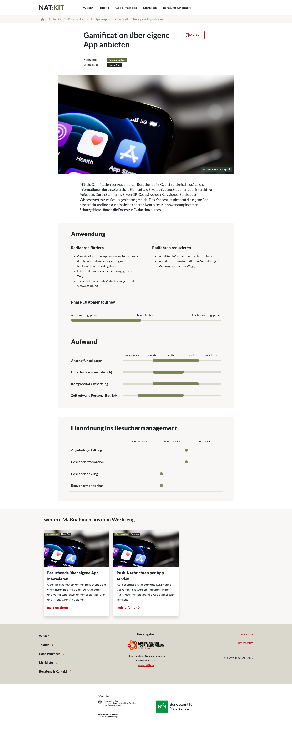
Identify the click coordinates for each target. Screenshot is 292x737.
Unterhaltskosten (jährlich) (91, 372)
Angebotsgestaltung (86, 450)
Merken (193, 35)
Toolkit (104, 7)
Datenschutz (245, 642)
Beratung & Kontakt (177, 7)
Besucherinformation (87, 462)
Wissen (88, 7)
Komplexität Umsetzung (89, 384)
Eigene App (101, 19)
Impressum (246, 634)
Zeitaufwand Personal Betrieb (94, 395)
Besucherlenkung (84, 474)
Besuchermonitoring (87, 485)
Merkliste (150, 7)
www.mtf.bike (146, 665)
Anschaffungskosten (86, 360)
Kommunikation (78, 19)
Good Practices (126, 7)
